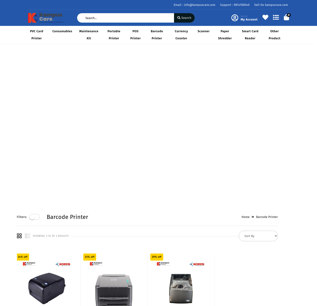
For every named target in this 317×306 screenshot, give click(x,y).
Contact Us (81, 272)
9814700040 (177, 266)
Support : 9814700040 (235, 5)
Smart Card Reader (250, 34)
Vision (77, 251)
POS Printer (135, 34)
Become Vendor (129, 244)
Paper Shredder (225, 34)
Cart (120, 265)
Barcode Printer (157, 34)
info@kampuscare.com (186, 276)
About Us (79, 244)
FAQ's (32, 272)
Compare (124, 258)
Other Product (275, 34)
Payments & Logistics (43, 251)
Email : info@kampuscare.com (194, 5)
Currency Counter (181, 34)
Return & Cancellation (44, 258)
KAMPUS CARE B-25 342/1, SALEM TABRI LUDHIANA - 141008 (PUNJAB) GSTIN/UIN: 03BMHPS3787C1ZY (195, 250)
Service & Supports (42, 265)
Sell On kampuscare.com (271, 5)
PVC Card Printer (36, 34)
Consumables (62, 31)
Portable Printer (113, 34)
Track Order (126, 272)
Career (77, 265)
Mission (78, 258)
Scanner (204, 31)
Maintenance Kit (88, 34)
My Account (125, 251)
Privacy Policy (38, 244)
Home (257, 59)
